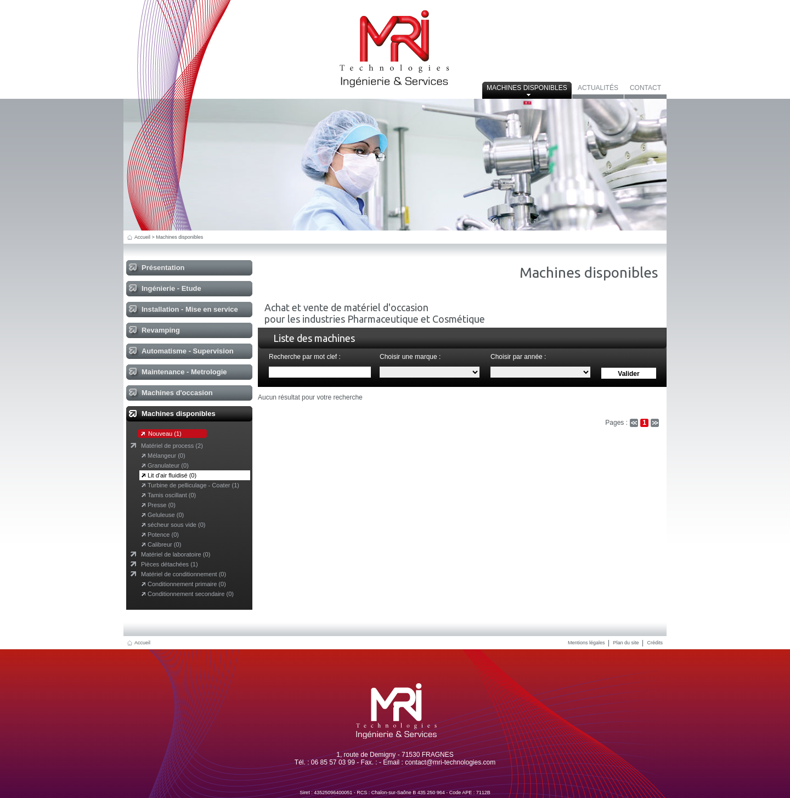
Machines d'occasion (177, 393)
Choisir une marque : (410, 357)
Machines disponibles (527, 88)
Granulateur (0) (168, 465)
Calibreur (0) (164, 544)
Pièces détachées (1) (169, 564)
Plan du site (626, 642)
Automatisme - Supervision (188, 351)
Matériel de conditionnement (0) (183, 574)
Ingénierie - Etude (171, 288)
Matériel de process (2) (172, 445)
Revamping (161, 330)
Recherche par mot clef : (305, 357)
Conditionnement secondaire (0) (191, 594)
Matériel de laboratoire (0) (175, 554)
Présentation (163, 267)
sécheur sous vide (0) (176, 524)
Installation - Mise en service (190, 309)
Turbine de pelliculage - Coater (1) (193, 485)
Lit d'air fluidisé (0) (172, 475)
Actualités (598, 88)
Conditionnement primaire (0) (187, 584)
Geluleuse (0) (166, 515)
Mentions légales (586, 642)
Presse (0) (162, 505)
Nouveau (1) (165, 433)
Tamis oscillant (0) (172, 495)
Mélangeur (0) (166, 455)
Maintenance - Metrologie (184, 372)
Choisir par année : (518, 357)
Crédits (655, 642)
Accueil (142, 237)
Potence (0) (163, 534)
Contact (645, 88)
